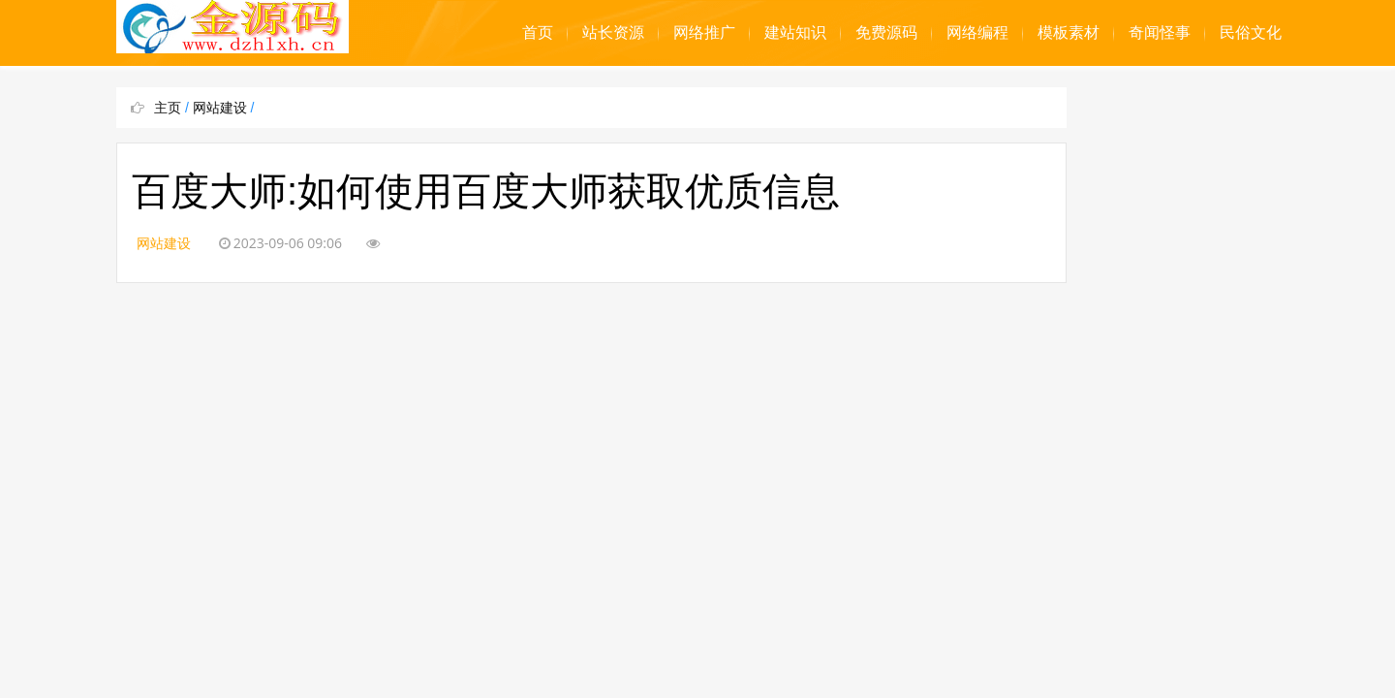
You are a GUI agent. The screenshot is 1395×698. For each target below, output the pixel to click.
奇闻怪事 (1160, 32)
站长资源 (613, 32)
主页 (167, 107)
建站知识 (795, 32)
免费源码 (886, 32)
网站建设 (220, 107)
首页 (537, 32)
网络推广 (704, 32)
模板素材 (1069, 32)
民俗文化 (1251, 32)
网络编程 (977, 32)
